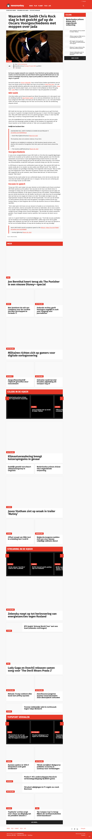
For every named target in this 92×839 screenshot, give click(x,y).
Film (8, 277)
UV (9, 66)
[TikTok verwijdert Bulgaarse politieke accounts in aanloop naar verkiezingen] (49, 754)
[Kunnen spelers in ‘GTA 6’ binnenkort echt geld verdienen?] (20, 754)
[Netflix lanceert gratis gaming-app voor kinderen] (42, 559)
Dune (58, 86)
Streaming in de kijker (22, 10)
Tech (45, 6)
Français (84, 1)
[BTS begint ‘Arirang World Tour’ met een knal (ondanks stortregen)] (14, 627)
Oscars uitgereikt (26, 82)
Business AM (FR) (21, 835)
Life (50, 6)
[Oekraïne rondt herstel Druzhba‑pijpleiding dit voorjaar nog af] (49, 369)
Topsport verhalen (35, 10)
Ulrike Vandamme (22, 64)
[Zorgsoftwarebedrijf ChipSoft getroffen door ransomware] (20, 369)
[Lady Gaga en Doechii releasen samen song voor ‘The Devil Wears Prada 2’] (34, 649)
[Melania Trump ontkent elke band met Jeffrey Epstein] (20, 683)
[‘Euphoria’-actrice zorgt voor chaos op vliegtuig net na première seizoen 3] (20, 801)
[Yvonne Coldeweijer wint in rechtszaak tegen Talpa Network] (14, 707)
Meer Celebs (78, 58)
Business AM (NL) (11, 835)
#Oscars (43, 227)
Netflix (10, 564)
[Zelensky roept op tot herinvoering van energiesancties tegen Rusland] (34, 595)
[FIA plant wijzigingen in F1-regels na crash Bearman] (14, 788)
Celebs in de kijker (11, 10)
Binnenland (39, 533)
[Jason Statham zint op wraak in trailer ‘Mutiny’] (34, 492)
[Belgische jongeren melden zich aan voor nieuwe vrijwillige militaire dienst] (49, 527)
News (31, 6)
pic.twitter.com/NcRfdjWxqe (19, 132)
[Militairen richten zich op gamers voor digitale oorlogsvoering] (34, 334)
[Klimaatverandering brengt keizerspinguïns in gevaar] (34, 437)
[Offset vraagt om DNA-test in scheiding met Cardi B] (20, 527)
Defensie (9, 781)
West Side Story (49, 84)
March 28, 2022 (33, 135)
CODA (13, 90)
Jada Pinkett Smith (27, 98)
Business (10, 376)
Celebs (9, 61)
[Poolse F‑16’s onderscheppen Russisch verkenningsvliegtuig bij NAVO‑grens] (14, 777)
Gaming (9, 761)
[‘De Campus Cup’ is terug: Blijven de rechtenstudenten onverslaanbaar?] (49, 801)
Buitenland (39, 304)
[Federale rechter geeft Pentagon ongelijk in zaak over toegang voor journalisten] (49, 297)
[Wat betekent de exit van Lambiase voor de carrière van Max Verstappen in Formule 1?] (20, 297)
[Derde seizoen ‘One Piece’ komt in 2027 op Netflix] (18, 559)
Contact (83, 835)
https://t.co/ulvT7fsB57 (52, 227)
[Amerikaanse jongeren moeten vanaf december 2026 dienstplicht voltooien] (49, 683)
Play (35, 6)
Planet (40, 6)
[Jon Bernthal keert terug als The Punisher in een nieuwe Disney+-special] (34, 263)
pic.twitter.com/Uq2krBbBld (18, 229)
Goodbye (30, 835)
